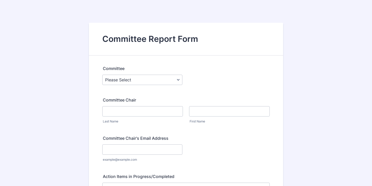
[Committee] (142, 80)
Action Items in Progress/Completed (138, 176)
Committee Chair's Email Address (135, 138)
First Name (197, 121)
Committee (114, 68)
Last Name (110, 121)
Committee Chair (119, 100)
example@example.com (120, 159)
